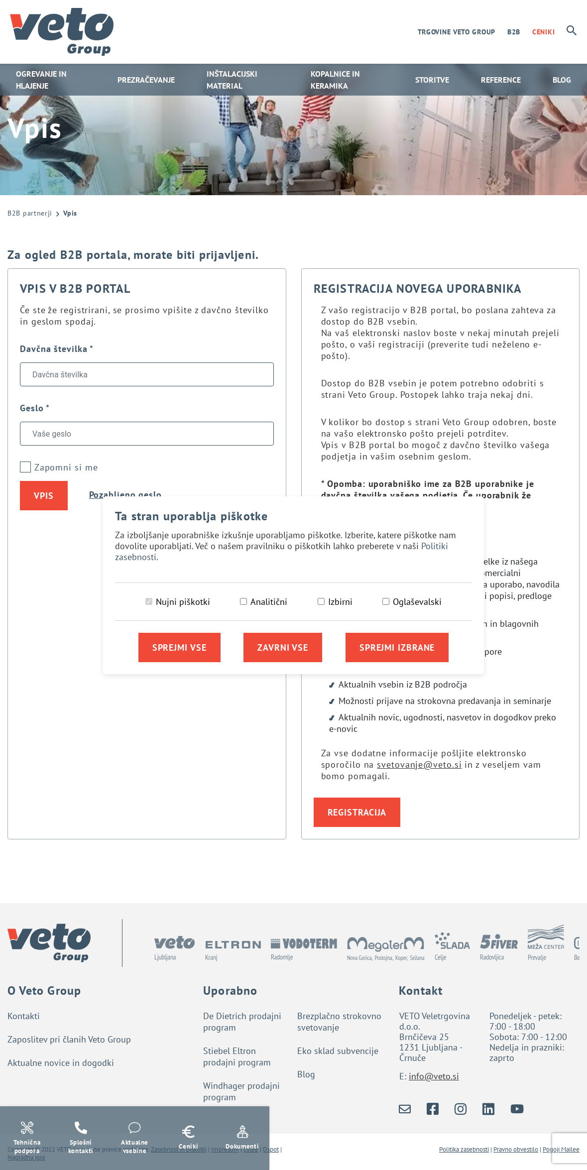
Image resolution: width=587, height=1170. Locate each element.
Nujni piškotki (183, 601)
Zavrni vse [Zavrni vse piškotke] (282, 647)
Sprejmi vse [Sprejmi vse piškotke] (179, 647)
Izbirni (340, 601)
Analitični (268, 601)
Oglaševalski (417, 601)
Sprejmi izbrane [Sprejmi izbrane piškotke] (397, 647)
